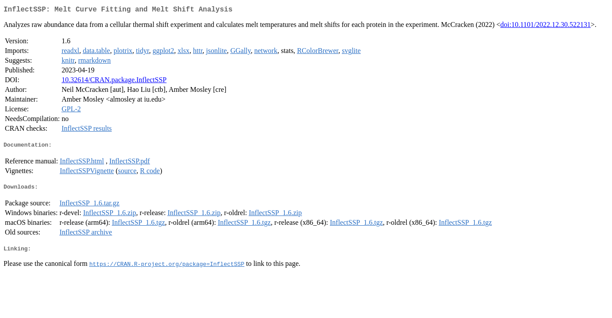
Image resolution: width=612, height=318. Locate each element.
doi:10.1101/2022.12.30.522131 (545, 26)
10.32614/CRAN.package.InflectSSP (113, 81)
